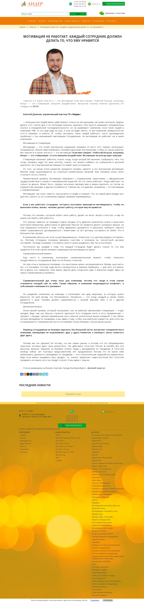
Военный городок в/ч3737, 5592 (68, 438)
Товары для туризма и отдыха (103, 575)
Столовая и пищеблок (100, 567)
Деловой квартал (96, 368)
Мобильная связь (98, 508)
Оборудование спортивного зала (104, 511)
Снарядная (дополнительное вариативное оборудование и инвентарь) (108, 557)
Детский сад (60, 455)
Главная (32, 21)
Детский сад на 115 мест (65, 452)
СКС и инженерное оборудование (105, 553)
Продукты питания (99, 531)
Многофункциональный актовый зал (106, 505)
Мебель (95, 500)
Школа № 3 (60, 441)
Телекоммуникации (99, 573)
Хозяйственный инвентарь (102, 592)
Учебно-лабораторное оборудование (106, 581)
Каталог (42, 21)
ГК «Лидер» (74, 114)
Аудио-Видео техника (100, 438)
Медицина (95, 503)
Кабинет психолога (99, 472)
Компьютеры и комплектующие (104, 491)
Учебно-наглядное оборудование (105, 584)
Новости (86, 21)
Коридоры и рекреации (100, 497)
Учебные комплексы (99, 587)
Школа (58, 435)
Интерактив (96, 460)
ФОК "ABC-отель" (62, 443)
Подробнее (95, 600)
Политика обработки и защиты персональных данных (39, 429)
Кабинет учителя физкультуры (103, 474)
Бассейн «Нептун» (62, 449)
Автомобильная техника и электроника (107, 435)
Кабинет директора (99, 466)
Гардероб (95, 452)
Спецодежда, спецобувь (101, 561)
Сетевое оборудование (101, 548)
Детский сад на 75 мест (65, 446)
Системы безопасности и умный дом (106, 551)
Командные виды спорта (101, 486)
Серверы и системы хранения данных (106, 545)
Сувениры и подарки (99, 570)
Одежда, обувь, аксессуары (102, 517)
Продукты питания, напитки (102, 534)
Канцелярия (96, 477)
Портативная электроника (102, 522)
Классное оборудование (101, 483)
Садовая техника (98, 539)
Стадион (59, 460)
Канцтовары (96, 480)
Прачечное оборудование (102, 525)
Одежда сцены (97, 514)
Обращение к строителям (112, 13)
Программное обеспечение (102, 528)
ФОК (57, 458)
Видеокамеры (97, 446)
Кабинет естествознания (101, 469)
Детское (95, 455)
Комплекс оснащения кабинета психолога (108, 489)
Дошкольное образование (102, 458)
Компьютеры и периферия (102, 494)
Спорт (94, 564)
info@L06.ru (96, 4)
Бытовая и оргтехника (100, 443)
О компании (98, 21)
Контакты (111, 21)
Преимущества (55, 21)
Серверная (96, 542)
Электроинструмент (99, 595)
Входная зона (97, 449)
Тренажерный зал (98, 578)
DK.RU (36, 106)
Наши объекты (72, 21)
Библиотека (96, 441)
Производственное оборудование (105, 536)
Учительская (96, 589)
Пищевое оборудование (101, 520)
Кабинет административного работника (107, 463)
